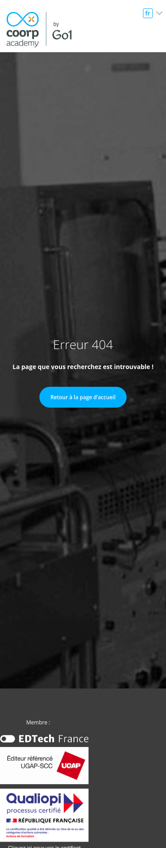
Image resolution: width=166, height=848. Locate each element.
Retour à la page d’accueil (83, 397)
